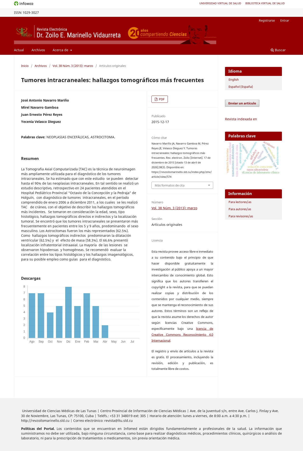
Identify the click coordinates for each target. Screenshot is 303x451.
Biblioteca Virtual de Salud (265, 3)
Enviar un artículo (242, 103)
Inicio (25, 66)
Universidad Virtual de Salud (220, 3)
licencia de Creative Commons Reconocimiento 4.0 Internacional (182, 334)
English (234, 79)
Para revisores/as (241, 216)
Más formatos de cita (169, 185)
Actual (19, 50)
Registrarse (267, 20)
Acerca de (61, 50)
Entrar (284, 20)
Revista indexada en (241, 119)
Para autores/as (240, 209)
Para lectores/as (240, 202)
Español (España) (241, 86)
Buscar (278, 50)
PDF (161, 99)
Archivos (38, 50)
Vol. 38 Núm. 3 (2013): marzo (73, 66)
